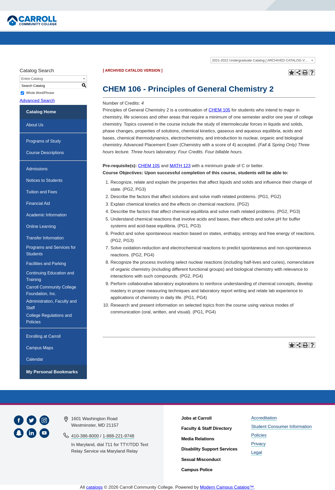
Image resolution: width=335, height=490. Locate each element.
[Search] (287, 5)
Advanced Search (37, 100)
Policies (259, 435)
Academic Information (46, 215)
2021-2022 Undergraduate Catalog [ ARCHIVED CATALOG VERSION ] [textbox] (263, 60)
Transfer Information (45, 238)
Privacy (258, 443)
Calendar (34, 359)
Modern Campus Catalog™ (227, 487)
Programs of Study (43, 141)
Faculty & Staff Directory (206, 428)
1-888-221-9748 (118, 435)
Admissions (37, 169)
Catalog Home (41, 111)
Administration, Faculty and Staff (51, 304)
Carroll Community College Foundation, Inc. (51, 290)
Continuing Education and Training (50, 276)
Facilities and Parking (46, 263)
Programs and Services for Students (51, 250)
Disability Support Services (209, 449)
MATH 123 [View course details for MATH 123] (180, 165)
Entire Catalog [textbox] (32, 79)
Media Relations (197, 438)
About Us (34, 125)
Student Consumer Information (281, 426)
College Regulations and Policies (49, 318)
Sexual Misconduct (201, 459)
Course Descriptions (45, 152)
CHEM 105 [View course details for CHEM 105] (219, 110)
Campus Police (197, 469)
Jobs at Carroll (196, 418)
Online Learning (41, 226)
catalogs (94, 487)
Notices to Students (44, 180)
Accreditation (264, 417)
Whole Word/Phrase (40, 93)
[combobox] (262, 60)
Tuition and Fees (41, 192)
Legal (256, 452)
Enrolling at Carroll (43, 336)
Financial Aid (38, 203)
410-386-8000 (85, 435)
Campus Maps (39, 348)
